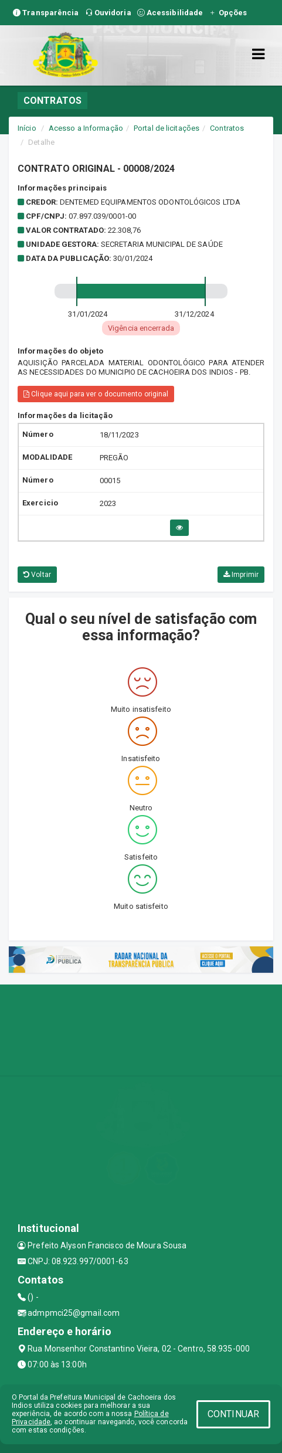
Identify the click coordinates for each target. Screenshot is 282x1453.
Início (27, 128)
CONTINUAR (233, 1414)
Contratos (227, 128)
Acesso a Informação (86, 128)
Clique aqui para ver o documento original (95, 394)
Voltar (37, 575)
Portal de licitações (166, 128)
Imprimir (241, 575)
